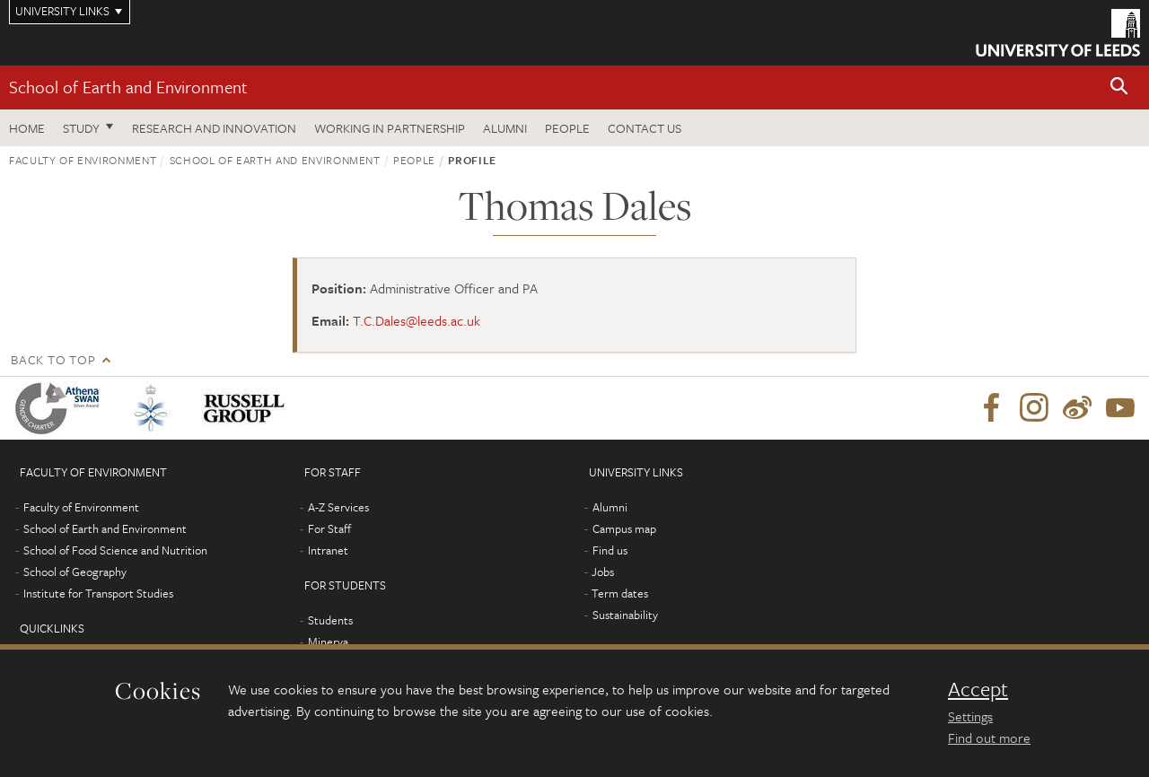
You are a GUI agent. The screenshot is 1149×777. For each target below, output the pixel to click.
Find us (609, 550)
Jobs (603, 572)
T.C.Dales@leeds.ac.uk (416, 320)
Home (27, 127)
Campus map (624, 528)
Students (330, 620)
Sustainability (625, 615)
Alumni (505, 127)
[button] (1119, 87)
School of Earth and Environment (128, 86)
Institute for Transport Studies (98, 593)
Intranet (328, 550)
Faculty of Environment (82, 160)
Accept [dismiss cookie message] (978, 689)
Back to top (53, 359)
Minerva (328, 641)
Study (81, 127)
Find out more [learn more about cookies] (989, 737)
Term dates (620, 593)
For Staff (329, 528)
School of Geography (75, 572)
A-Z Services (338, 507)
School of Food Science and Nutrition (115, 550)
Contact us (644, 127)
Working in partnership (389, 127)
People (567, 127)
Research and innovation (214, 127)
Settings (970, 716)
